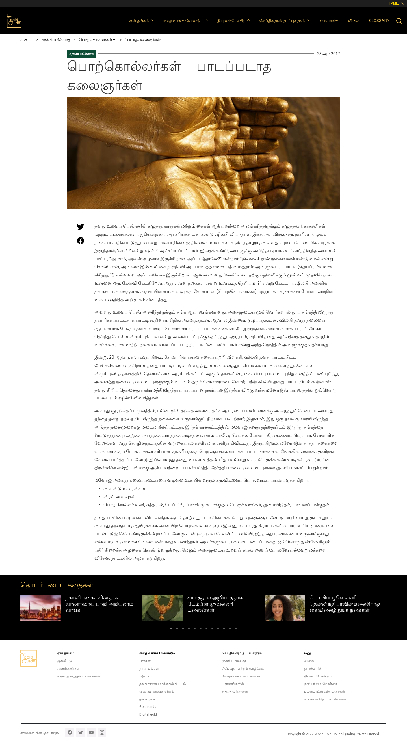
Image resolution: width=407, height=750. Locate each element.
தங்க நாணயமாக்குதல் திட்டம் (162, 684)
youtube (91, 732)
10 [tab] (224, 629)
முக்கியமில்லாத (81, 54)
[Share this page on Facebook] (80, 240)
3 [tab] (183, 629)
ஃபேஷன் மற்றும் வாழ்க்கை (243, 669)
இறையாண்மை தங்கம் (156, 691)
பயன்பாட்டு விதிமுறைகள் (324, 691)
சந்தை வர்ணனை (235, 691)
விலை (354, 20)
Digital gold (148, 714)
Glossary (379, 20)
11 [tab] (230, 629)
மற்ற (307, 653)
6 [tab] (201, 629)
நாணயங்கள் (149, 669)
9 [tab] (218, 629)
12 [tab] (236, 629)
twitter (80, 732)
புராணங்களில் (233, 684)
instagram (102, 732)
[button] (153, 20)
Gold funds (147, 707)
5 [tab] (195, 629)
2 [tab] (177, 629)
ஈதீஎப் (144, 676)
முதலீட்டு (64, 661)
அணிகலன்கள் (68, 669)
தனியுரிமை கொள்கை (320, 684)
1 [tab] (171, 629)
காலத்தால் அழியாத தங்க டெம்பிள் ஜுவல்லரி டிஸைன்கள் (216, 604)
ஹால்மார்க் (328, 20)
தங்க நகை (147, 699)
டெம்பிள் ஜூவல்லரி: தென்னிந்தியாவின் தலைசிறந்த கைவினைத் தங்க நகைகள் (344, 604)
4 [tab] (189, 629)
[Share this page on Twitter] (80, 226)
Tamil (394, 3)
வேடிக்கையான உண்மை (241, 676)
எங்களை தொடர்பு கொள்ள (325, 699)
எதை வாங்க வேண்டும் (183, 20)
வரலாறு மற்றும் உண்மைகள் (78, 676)
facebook (69, 732)
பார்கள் (145, 661)
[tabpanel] (81, 608)
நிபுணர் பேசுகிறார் (233, 20)
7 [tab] (206, 629)
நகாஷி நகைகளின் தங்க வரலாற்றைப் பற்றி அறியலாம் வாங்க (99, 604)
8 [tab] (212, 629)
